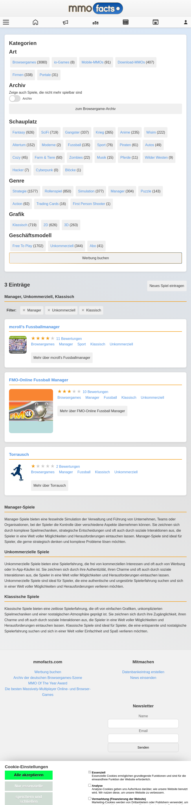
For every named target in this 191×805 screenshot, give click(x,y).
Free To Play (22, 246)
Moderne (49, 145)
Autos (149, 145)
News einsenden (143, 678)
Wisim (151, 132)
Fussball (74, 145)
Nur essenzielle (29, 786)
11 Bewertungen (69, 339)
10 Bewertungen (95, 392)
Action (17, 204)
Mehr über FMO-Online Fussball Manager (92, 411)
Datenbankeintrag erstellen (143, 672)
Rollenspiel (53, 191)
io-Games (61, 62)
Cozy (16, 157)
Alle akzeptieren (29, 775)
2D (46, 225)
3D (66, 225)
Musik (101, 157)
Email (143, 731)
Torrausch (19, 454)
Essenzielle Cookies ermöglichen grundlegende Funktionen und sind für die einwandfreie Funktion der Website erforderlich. (137, 776)
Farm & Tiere (45, 157)
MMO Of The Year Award (47, 683)
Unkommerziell (62, 246)
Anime (125, 132)
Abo (93, 246)
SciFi (45, 132)
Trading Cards (48, 204)
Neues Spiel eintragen (167, 286)
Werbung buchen (95, 258)
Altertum (19, 145)
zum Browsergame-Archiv (95, 109)
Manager (118, 191)
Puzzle (146, 191)
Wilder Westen (156, 157)
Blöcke (70, 170)
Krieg (100, 132)
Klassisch (20, 225)
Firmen (18, 75)
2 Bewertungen (68, 466)
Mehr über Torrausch (49, 485)
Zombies (76, 157)
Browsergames (24, 62)
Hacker (18, 170)
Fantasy (19, 132)
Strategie (20, 191)
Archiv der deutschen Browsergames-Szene (47, 678)
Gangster (72, 132)
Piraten (125, 145)
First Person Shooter (89, 204)
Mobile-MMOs (93, 62)
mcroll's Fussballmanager (34, 326)
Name (143, 716)
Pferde (125, 157)
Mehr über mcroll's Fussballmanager (61, 358)
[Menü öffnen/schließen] (5, 22)
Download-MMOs (131, 62)
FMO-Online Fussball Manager (38, 380)
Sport (101, 145)
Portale (45, 75)
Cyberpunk (44, 170)
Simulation (86, 191)
